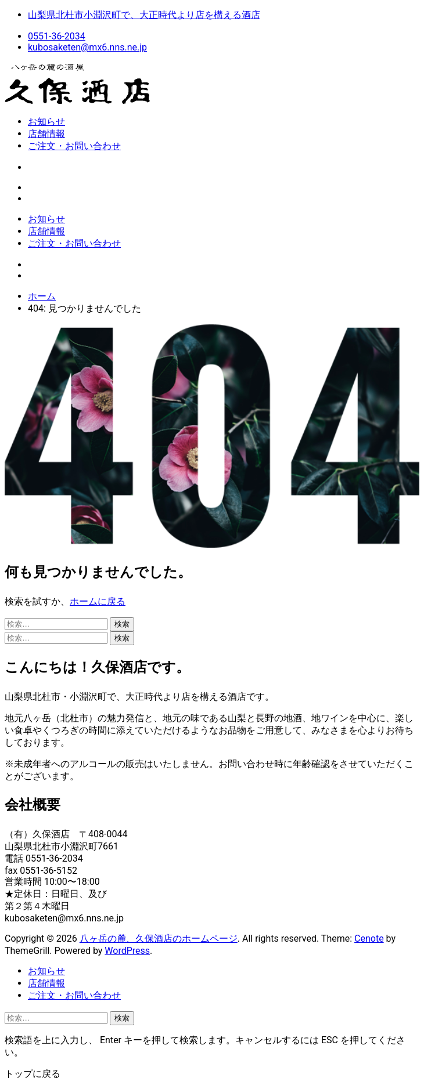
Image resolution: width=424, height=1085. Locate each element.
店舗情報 (46, 133)
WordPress (127, 950)
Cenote (369, 938)
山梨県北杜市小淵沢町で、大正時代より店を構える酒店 (144, 14)
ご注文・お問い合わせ (74, 145)
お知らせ (46, 121)
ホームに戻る (97, 601)
